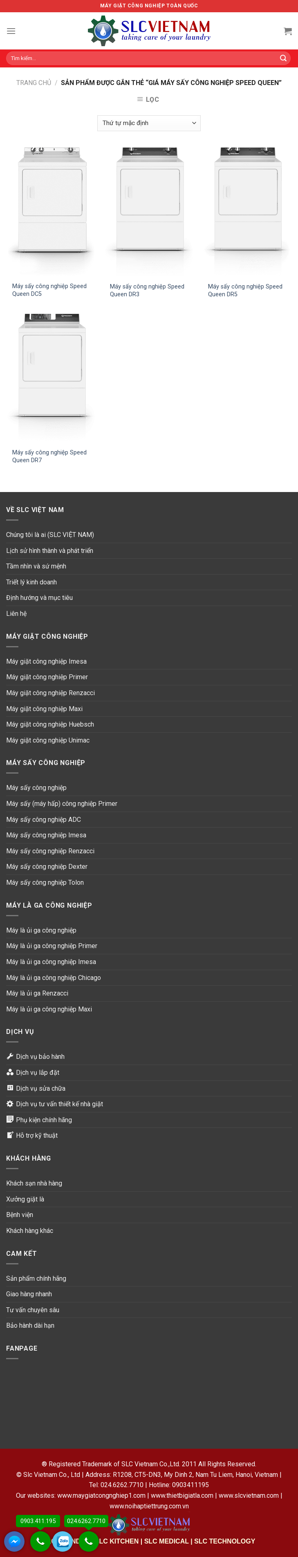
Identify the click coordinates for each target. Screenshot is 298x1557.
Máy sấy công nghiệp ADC (43, 819)
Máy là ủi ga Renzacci (37, 993)
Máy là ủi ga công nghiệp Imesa (51, 962)
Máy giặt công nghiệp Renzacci (50, 693)
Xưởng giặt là (25, 1199)
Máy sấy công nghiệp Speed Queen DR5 (245, 290)
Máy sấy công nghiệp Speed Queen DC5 (49, 290)
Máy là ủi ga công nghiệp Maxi (49, 1009)
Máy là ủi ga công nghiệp (41, 930)
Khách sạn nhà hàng (34, 1183)
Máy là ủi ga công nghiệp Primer (51, 946)
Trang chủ (33, 83)
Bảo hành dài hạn (30, 1325)
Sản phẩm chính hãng (36, 1278)
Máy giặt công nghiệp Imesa (46, 661)
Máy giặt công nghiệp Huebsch (50, 724)
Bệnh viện (19, 1215)
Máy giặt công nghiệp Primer (47, 677)
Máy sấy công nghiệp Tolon (45, 882)
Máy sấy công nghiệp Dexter (46, 866)
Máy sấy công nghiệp (36, 788)
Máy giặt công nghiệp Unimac (48, 740)
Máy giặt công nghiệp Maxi (44, 709)
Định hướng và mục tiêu (39, 598)
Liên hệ (16, 613)
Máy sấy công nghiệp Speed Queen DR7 (49, 456)
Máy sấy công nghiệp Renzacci (50, 851)
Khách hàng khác (29, 1231)
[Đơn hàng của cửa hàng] (148, 123)
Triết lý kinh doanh (31, 582)
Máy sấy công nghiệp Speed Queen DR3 (147, 290)
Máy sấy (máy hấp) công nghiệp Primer (61, 804)
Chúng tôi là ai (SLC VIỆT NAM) (50, 535)
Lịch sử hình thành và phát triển (49, 551)
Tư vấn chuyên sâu (32, 1310)
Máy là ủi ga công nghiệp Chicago (53, 978)
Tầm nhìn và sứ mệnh (36, 566)
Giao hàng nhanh (29, 1294)
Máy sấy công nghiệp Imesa (46, 835)
